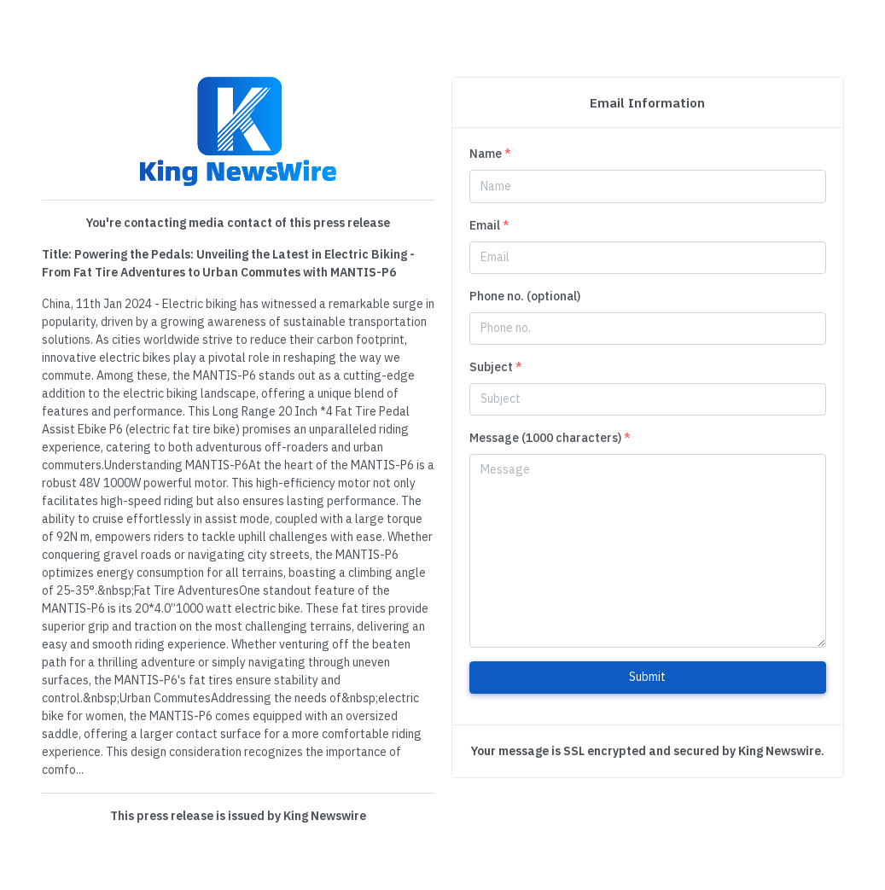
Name (490, 153)
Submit (647, 676)
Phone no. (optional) (524, 296)
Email (489, 225)
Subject (495, 367)
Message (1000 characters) (550, 437)
